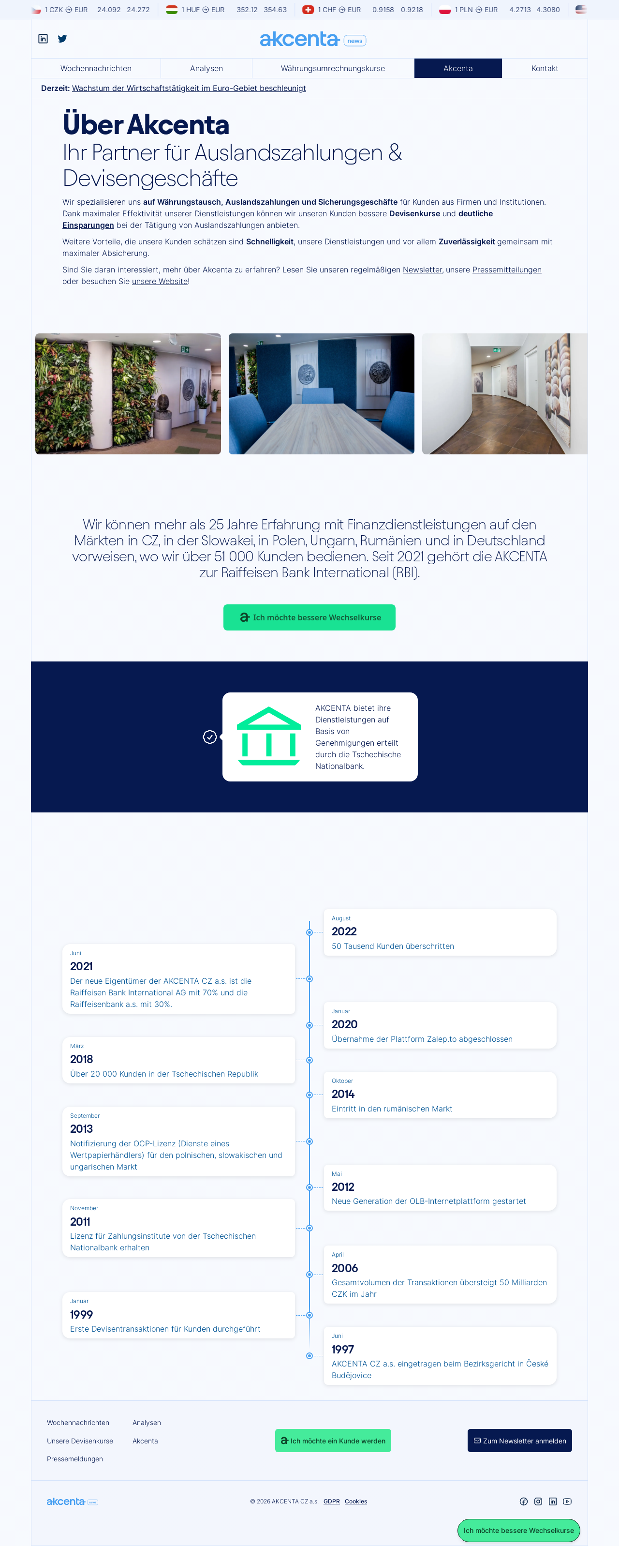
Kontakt (545, 68)
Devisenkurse (414, 213)
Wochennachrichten (96, 68)
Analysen (206, 68)
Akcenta (458, 68)
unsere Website (160, 281)
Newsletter (422, 269)
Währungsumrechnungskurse (333, 68)
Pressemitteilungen (507, 269)
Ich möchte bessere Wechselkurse (317, 617)
